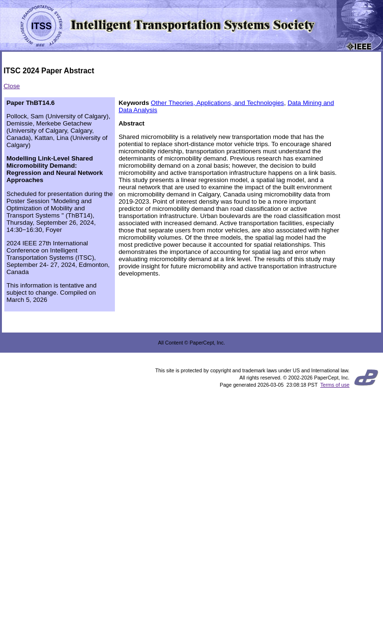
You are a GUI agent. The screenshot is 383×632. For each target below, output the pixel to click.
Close (11, 86)
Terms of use (334, 385)
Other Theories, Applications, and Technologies (217, 102)
